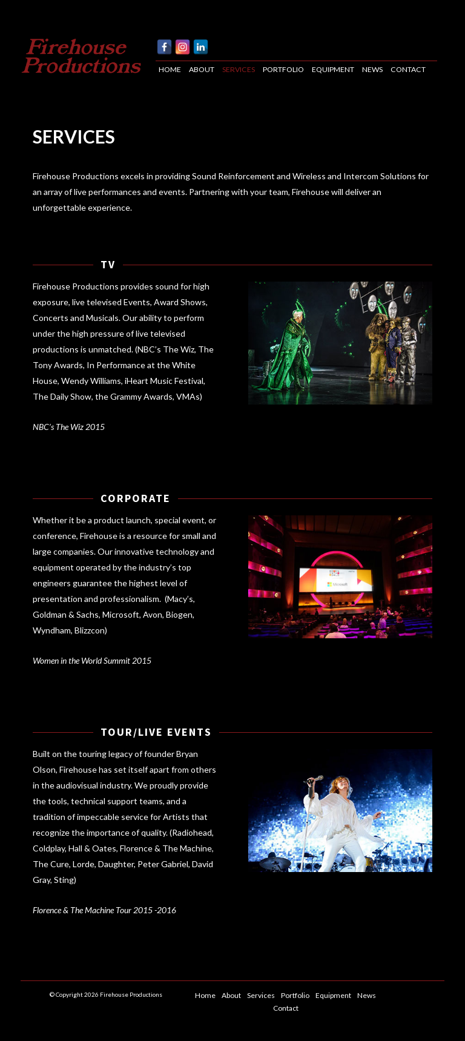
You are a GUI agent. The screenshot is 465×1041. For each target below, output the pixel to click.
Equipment (333, 69)
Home (170, 69)
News (372, 69)
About (201, 69)
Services (238, 69)
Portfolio (283, 69)
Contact (408, 69)
